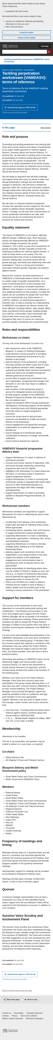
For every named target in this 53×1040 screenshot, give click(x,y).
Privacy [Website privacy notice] (14, 1016)
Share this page (13, 999)
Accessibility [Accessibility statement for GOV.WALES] (18, 1013)
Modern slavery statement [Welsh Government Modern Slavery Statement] (12, 1018)
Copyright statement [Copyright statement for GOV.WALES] (34, 1013)
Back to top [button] (32, 999)
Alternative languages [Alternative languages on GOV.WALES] (34, 1018)
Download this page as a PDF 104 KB (21, 108)
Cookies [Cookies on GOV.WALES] (5, 1016)
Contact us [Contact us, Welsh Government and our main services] (6, 1013)
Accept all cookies (26, 32)
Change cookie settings (26, 38)
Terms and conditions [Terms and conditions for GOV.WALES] (28, 1016)
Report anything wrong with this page (17, 991)
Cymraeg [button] (44, 46)
